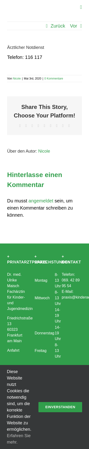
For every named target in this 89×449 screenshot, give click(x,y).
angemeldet (40, 200)
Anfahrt (13, 350)
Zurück (58, 25)
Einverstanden (60, 407)
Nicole (17, 78)
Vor (73, 25)
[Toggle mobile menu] (81, 7)
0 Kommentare (53, 78)
